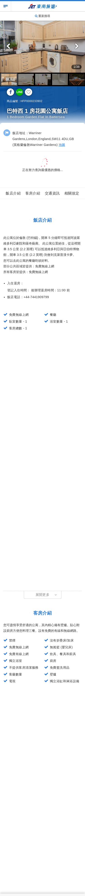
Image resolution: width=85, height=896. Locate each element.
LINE (19, 92)
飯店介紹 (13, 193)
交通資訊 (52, 193)
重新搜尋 (42, 16)
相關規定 (71, 193)
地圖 (62, 145)
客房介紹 (32, 193)
